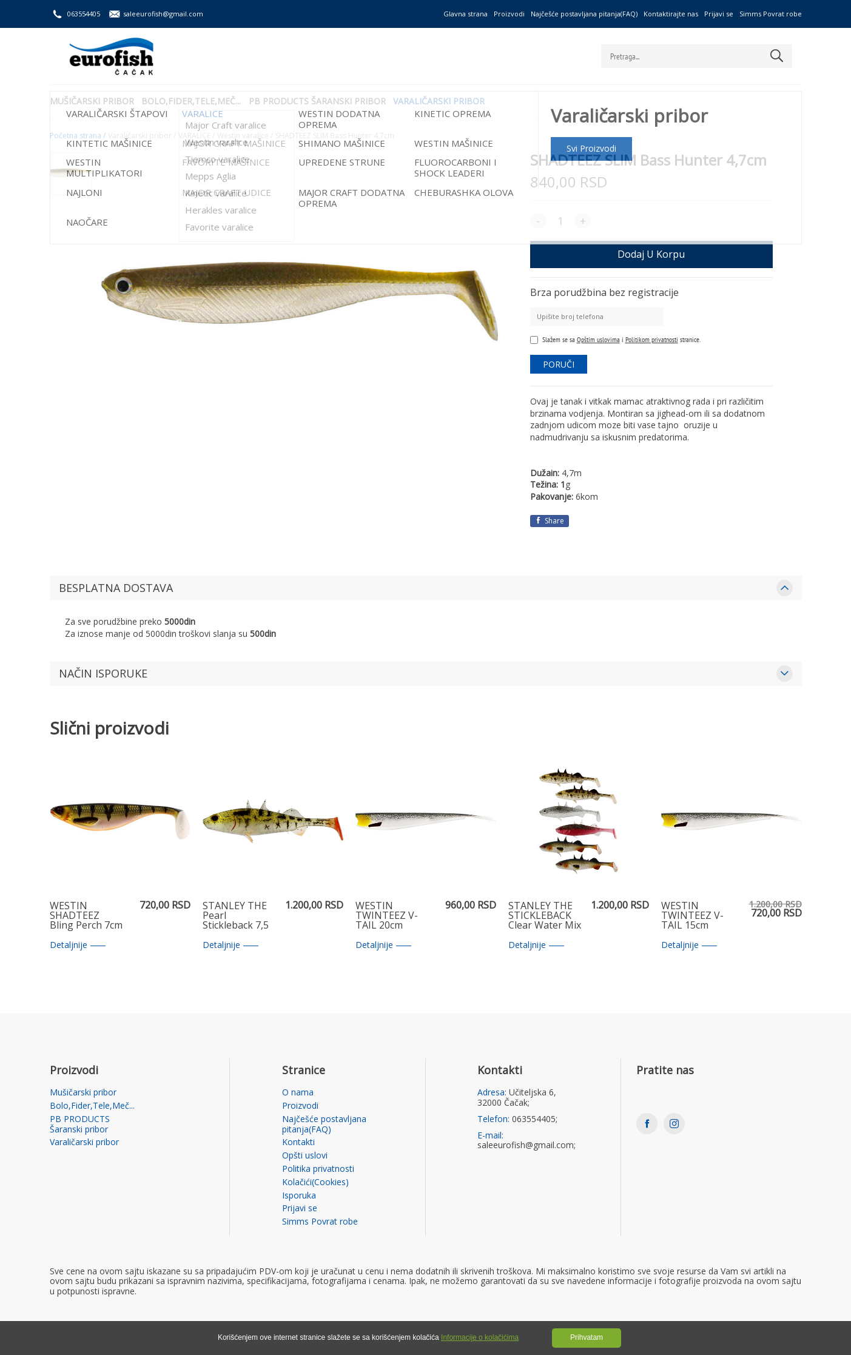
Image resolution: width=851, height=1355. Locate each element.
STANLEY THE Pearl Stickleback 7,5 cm (236, 916)
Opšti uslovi (305, 1156)
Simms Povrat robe (770, 14)
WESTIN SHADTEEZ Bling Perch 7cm (86, 916)
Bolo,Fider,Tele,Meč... (196, 100)
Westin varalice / (245, 136)
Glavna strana (465, 14)
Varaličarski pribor (453, 100)
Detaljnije (78, 945)
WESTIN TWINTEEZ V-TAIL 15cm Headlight (692, 916)
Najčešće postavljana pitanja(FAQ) (584, 14)
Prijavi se (718, 14)
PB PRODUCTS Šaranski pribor (326, 100)
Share (549, 521)
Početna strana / (78, 136)
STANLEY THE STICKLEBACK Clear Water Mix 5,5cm (544, 916)
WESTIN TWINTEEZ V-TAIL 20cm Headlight (386, 916)
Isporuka (299, 1196)
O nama (298, 1093)
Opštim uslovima (598, 339)
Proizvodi (509, 14)
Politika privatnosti (318, 1169)
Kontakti (298, 1142)
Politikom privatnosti (651, 339)
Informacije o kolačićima (480, 1337)
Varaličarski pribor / (142, 136)
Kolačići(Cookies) (315, 1182)
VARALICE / (196, 136)
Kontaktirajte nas (671, 14)
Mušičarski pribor (92, 100)
